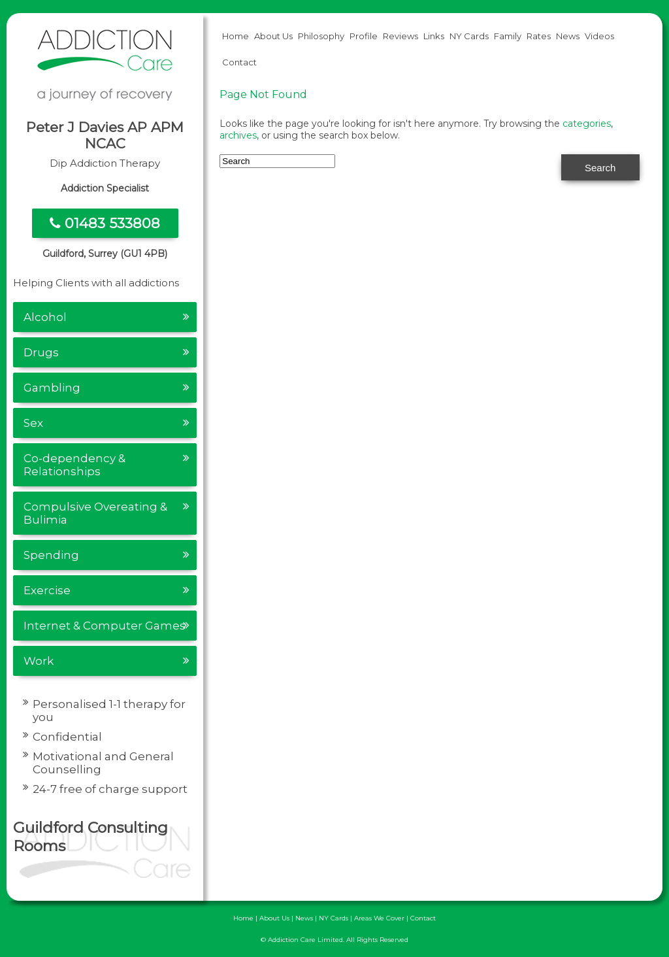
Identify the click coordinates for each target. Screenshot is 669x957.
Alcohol (45, 317)
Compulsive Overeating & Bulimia (95, 513)
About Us (273, 36)
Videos (599, 36)
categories (587, 123)
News (567, 36)
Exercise (47, 590)
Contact (239, 62)
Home (235, 36)
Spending (51, 555)
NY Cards (469, 36)
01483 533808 (105, 223)
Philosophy (321, 36)
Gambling (52, 387)
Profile (364, 36)
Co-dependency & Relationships (74, 465)
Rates (539, 36)
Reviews (400, 36)
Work (39, 660)
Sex (33, 422)
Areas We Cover (379, 918)
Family (507, 36)
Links (433, 36)
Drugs (41, 352)
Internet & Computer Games (105, 625)
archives (238, 135)
